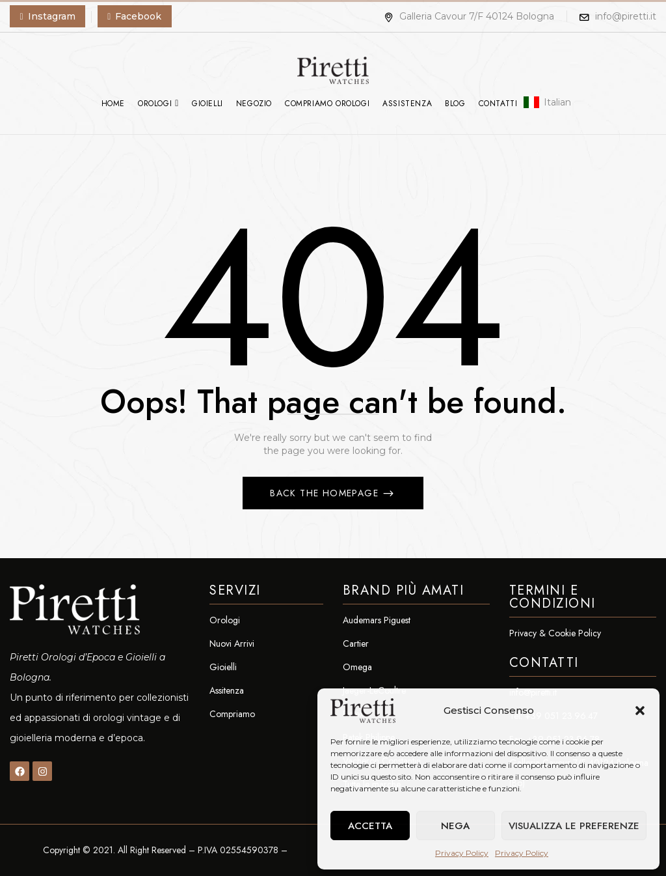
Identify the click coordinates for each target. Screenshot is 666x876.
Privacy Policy (461, 853)
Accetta (370, 826)
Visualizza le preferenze (574, 826)
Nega (455, 826)
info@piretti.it (625, 16)
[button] (639, 710)
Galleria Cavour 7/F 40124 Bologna (469, 16)
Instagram (51, 16)
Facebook (138, 16)
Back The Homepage (326, 493)
